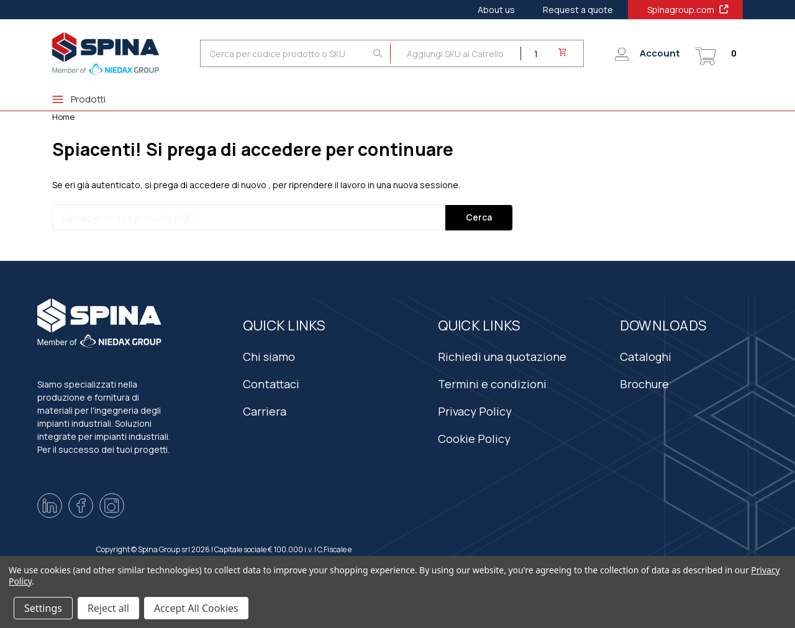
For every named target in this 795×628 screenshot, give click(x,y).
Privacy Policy (475, 411)
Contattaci (271, 383)
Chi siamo (269, 356)
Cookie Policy (474, 438)
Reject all (108, 608)
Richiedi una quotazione (502, 356)
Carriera (264, 411)
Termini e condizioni (492, 383)
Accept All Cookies (196, 608)
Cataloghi (645, 356)
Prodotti (79, 99)
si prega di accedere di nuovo (205, 185)
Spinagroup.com (688, 9)
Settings (43, 608)
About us (496, 10)
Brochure (644, 383)
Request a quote (578, 10)
